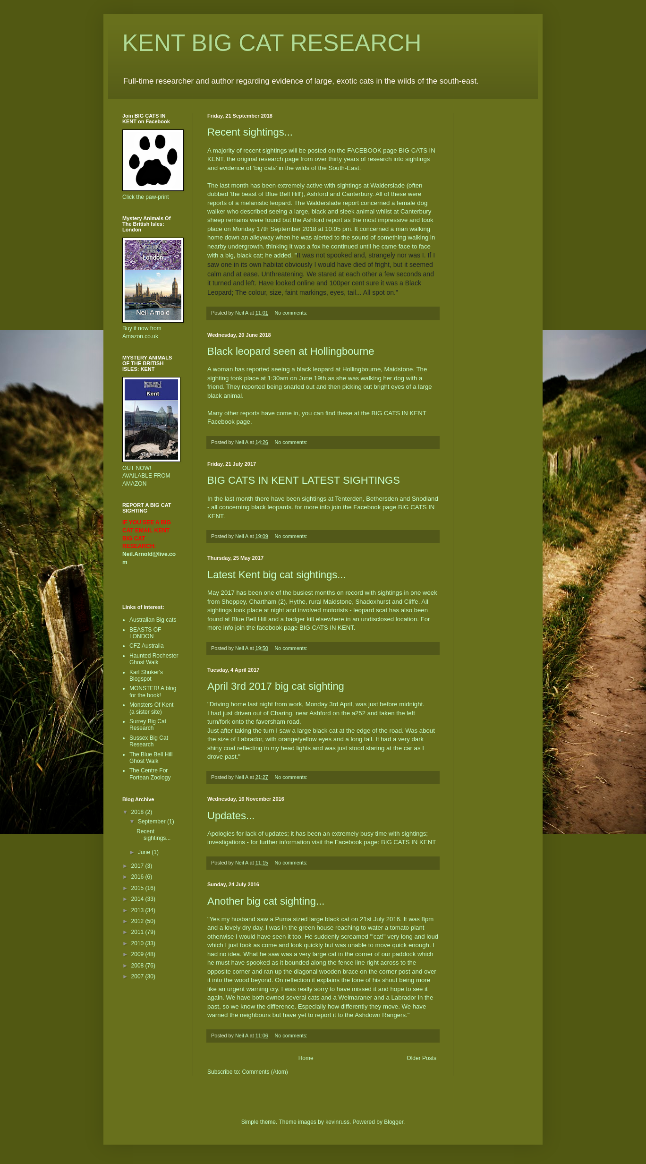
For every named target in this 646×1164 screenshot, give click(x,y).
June (145, 852)
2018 (138, 812)
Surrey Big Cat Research (147, 724)
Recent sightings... (250, 132)
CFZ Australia (146, 645)
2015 (138, 888)
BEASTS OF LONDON (145, 633)
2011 (138, 932)
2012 (138, 921)
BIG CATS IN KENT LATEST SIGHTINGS (303, 480)
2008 (138, 965)
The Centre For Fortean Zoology (149, 773)
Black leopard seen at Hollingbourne (290, 351)
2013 (138, 910)
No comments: (291, 313)
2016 (138, 876)
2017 (138, 866)
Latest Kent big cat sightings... (276, 575)
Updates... (231, 816)
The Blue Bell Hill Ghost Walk (150, 757)
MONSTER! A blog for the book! (152, 691)
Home (306, 1058)
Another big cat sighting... (265, 901)
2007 (138, 976)
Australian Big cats (152, 619)
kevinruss (337, 1122)
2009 (138, 954)
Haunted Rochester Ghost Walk (153, 659)
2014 (138, 899)
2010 (138, 943)
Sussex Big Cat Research (148, 741)
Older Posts (421, 1058)
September (152, 821)
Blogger (393, 1122)
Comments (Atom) (265, 1072)
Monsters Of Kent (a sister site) (151, 708)
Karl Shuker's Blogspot (146, 675)
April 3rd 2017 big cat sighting (275, 686)
